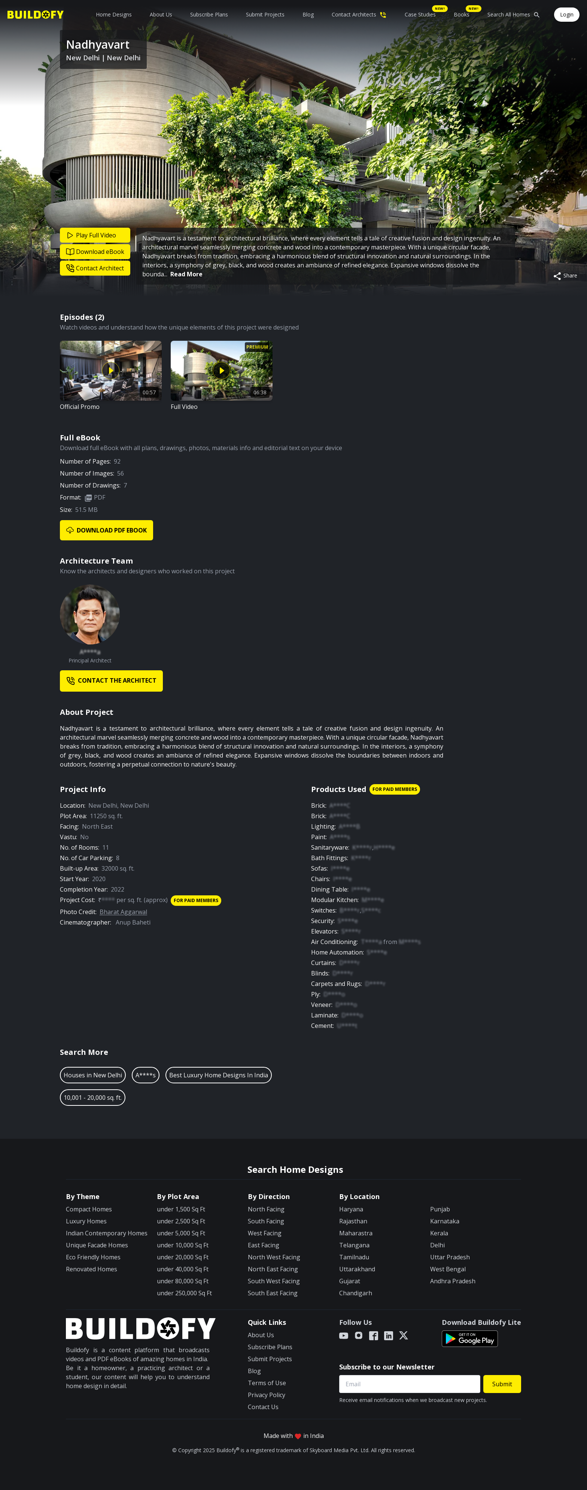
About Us (161, 14)
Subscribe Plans (209, 14)
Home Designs (114, 14)
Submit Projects (265, 14)
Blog (308, 14)
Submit (502, 1384)
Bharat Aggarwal (123, 912)
